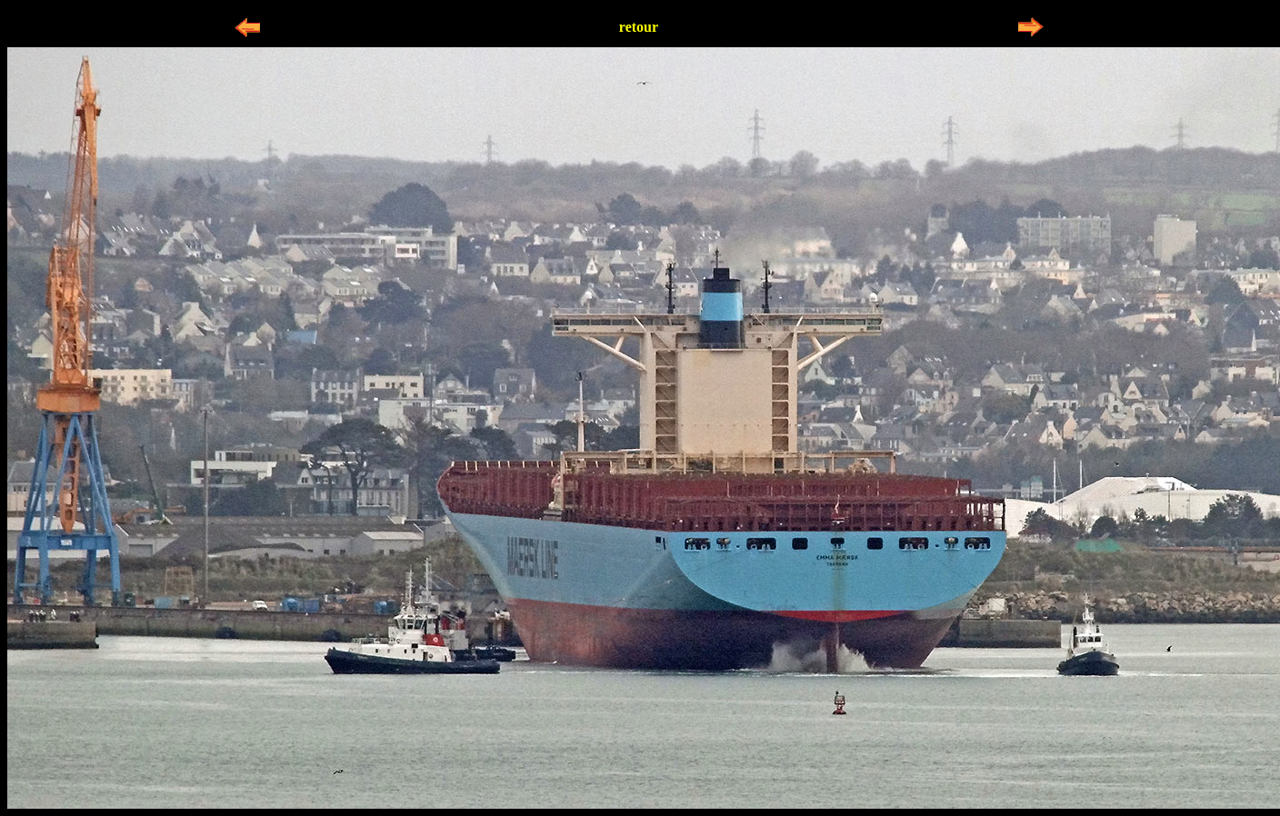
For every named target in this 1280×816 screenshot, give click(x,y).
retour (638, 27)
